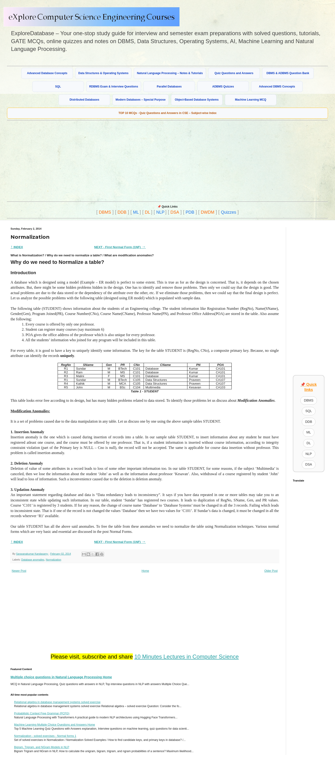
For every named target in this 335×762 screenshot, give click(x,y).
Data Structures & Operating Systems (103, 73)
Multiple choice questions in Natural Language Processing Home (61, 677)
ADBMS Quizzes (223, 86)
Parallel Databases (169, 86)
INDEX (17, 247)
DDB (122, 212)
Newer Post (19, 570)
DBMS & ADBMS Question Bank (288, 73)
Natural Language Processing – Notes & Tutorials (170, 73)
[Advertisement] (119, 160)
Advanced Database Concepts (47, 73)
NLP (160, 212)
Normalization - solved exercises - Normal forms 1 (45, 736)
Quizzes (228, 212)
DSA (175, 212)
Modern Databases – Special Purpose (140, 99)
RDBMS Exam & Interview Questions (113, 86)
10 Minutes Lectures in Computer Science (186, 656)
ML (136, 212)
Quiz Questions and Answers (234, 73)
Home (145, 570)
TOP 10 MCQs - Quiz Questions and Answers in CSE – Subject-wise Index (168, 113)
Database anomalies (32, 559)
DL (147, 212)
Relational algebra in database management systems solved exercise (57, 702)
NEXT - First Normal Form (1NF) (117, 247)
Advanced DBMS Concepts (277, 86)
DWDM (207, 212)
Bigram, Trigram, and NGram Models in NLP (41, 747)
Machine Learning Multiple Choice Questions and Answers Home (54, 724)
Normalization (53, 559)
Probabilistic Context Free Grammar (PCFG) (41, 713)
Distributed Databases (84, 99)
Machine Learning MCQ (250, 99)
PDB (190, 212)
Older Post (271, 570)
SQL (58, 86)
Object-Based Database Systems (197, 99)
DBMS (105, 212)
